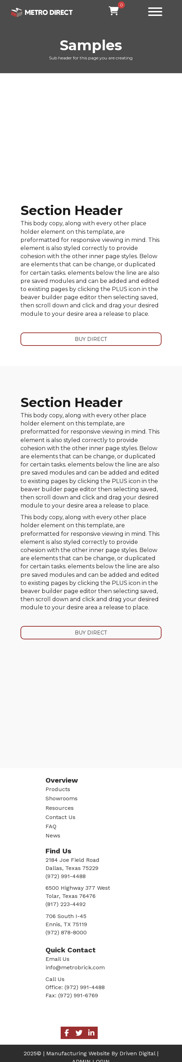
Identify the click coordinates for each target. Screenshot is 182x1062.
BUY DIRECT (91, 339)
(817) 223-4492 (66, 904)
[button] (153, 11)
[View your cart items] (114, 11)
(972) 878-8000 (66, 932)
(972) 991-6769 (78, 995)
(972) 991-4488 (85, 987)
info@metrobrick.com (75, 967)
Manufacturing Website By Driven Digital (100, 1053)
